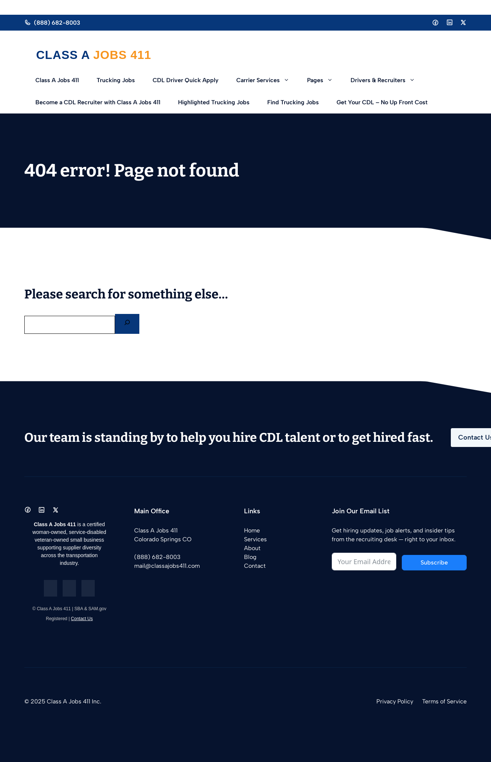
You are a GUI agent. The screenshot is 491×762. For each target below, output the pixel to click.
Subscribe (434, 562)
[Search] (127, 324)
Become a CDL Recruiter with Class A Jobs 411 (97, 102)
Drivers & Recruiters (387, 80)
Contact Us (82, 618)
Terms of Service (444, 701)
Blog (250, 556)
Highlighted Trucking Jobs (214, 102)
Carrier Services (267, 80)
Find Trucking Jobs (293, 102)
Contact (255, 565)
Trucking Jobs (116, 80)
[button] (289, 80)
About (252, 548)
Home (252, 530)
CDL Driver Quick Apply (186, 80)
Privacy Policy (394, 701)
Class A (64, 55)
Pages (324, 80)
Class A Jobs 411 (57, 80)
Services (255, 539)
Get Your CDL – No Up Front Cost (382, 102)
